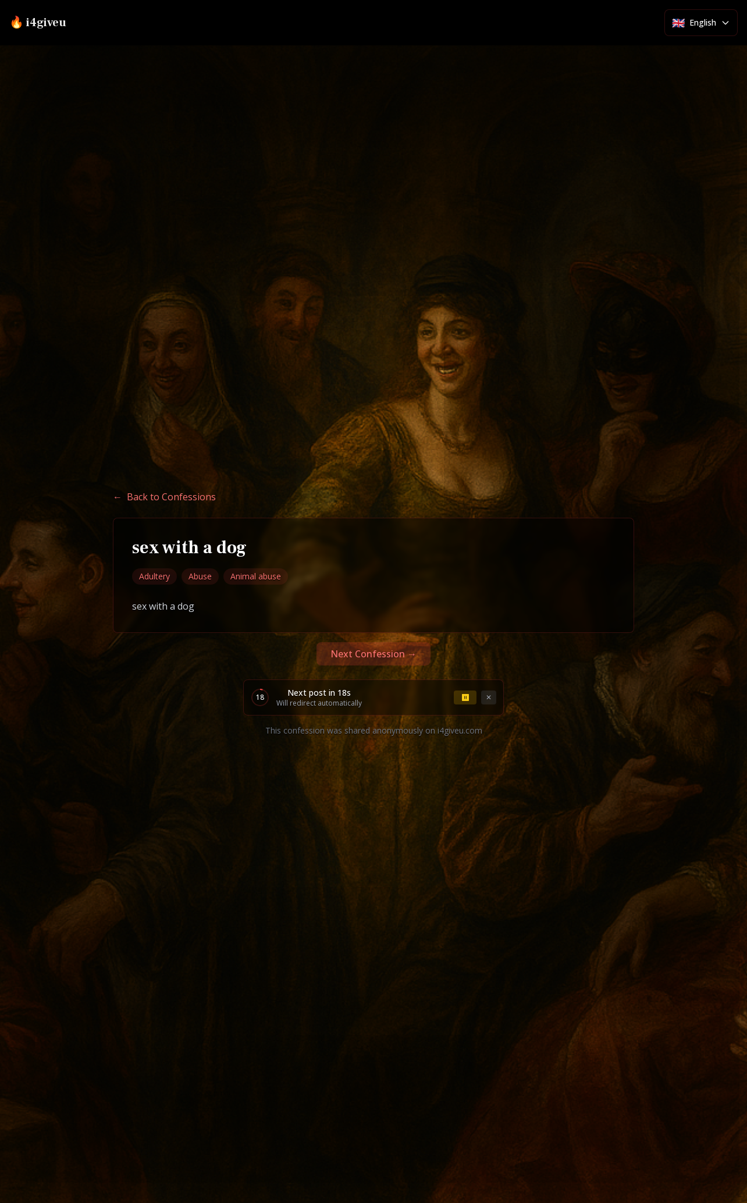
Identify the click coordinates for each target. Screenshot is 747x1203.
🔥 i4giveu (37, 22)
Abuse (200, 576)
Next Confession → (373, 653)
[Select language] (701, 22)
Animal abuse (255, 576)
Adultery (154, 576)
